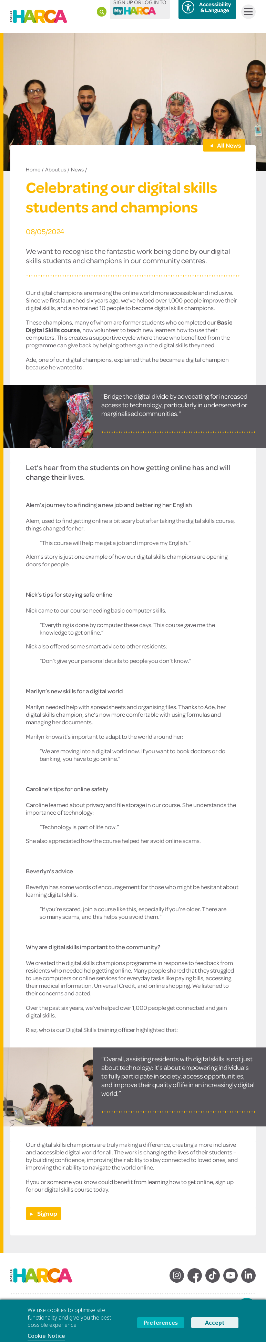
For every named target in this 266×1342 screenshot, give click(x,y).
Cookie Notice (46, 1336)
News (77, 169)
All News (228, 145)
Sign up (46, 1213)
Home (33, 169)
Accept (215, 1322)
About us (55, 169)
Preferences (161, 1322)
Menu (247, 12)
